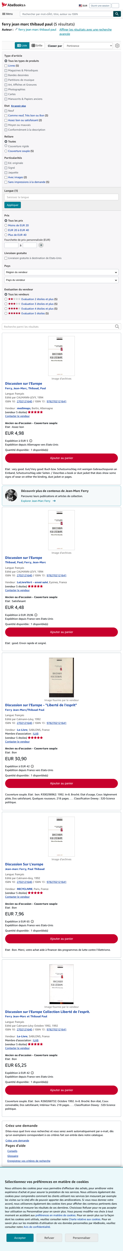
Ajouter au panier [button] (61, 458)
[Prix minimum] (11, 245)
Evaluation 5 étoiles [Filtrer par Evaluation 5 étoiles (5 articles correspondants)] (28, 313)
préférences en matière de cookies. (55, 1215)
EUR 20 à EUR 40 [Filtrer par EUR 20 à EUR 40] (17, 230)
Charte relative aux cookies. (85, 1219)
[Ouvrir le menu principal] (8, 14)
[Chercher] (117, 14)
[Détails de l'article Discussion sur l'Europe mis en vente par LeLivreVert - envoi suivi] (61, 530)
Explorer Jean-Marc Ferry (39, 501)
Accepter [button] (20, 1237)
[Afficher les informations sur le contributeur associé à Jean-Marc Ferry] (35, 562)
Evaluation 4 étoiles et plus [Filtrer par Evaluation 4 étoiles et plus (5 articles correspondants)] (32, 308)
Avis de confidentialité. (37, 1226)
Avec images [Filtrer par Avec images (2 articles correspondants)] (15, 177)
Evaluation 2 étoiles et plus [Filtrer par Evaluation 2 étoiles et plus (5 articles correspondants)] (32, 299)
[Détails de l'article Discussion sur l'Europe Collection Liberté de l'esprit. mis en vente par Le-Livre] (61, 984)
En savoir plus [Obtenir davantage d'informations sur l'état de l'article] (18, 105)
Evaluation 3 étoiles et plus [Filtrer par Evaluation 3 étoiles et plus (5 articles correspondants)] (32, 304)
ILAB (36, 733)
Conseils (12, 1151)
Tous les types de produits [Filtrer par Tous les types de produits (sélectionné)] (22, 60)
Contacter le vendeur (17, 416)
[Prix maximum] (30, 245)
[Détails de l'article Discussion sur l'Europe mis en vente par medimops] (61, 356)
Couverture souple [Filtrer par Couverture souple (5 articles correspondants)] (19, 151)
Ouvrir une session (100, 5)
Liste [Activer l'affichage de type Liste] (22, 45)
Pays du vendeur (15, 280)
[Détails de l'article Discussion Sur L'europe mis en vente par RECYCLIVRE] (61, 837)
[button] (117, 327)
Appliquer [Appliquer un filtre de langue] (12, 205)
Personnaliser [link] (81, 1237)
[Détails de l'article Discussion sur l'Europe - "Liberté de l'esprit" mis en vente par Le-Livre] (61, 678)
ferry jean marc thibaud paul (37, 29)
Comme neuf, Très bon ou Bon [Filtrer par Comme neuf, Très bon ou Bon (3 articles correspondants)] (26, 115)
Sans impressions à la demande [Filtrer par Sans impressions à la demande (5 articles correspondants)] (26, 181)
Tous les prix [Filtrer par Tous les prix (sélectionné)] (14, 220)
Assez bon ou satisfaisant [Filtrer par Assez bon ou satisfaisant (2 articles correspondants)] (23, 120)
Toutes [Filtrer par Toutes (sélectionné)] (10, 141)
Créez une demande (17, 1140)
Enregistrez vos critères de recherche (28, 1160)
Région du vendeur (17, 272)
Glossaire (12, 1155)
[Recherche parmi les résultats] (61, 326)
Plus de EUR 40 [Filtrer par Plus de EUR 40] (15, 234)
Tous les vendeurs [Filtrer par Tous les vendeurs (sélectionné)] (19, 294)
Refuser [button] (49, 1237)
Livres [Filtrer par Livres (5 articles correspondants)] (11, 65)
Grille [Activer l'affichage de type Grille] (37, 45)
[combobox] (66, 14)
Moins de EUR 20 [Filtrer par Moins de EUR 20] (16, 225)
